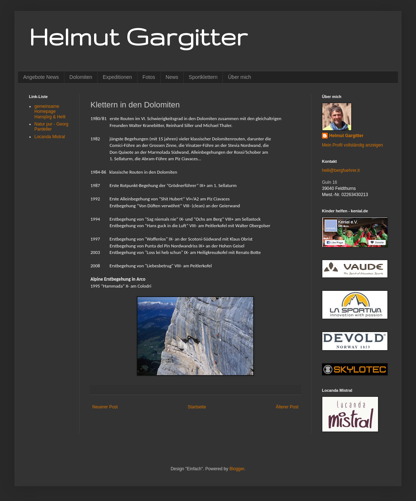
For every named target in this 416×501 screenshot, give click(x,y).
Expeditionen (117, 77)
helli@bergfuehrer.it (341, 170)
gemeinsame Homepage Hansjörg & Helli (49, 111)
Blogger (236, 468)
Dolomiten (80, 77)
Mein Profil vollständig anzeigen (352, 145)
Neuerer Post (105, 406)
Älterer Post (287, 406)
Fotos (149, 77)
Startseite (197, 406)
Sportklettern (203, 77)
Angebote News (41, 77)
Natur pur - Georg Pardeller (51, 127)
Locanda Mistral (49, 136)
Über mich (239, 77)
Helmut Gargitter (138, 36)
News (172, 77)
